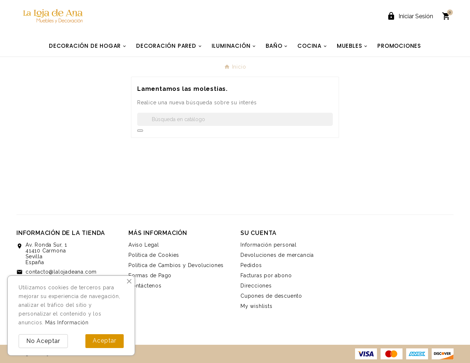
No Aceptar (43, 340)
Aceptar (104, 340)
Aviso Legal (143, 245)
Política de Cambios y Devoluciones (176, 265)
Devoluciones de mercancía (277, 255)
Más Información (67, 322)
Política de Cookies (153, 255)
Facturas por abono (266, 275)
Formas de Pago (150, 275)
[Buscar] (235, 119)
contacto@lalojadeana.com (61, 272)
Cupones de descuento (271, 296)
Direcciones (256, 286)
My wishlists (256, 306)
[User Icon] (410, 16)
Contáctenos (145, 286)
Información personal (268, 245)
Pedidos (251, 265)
